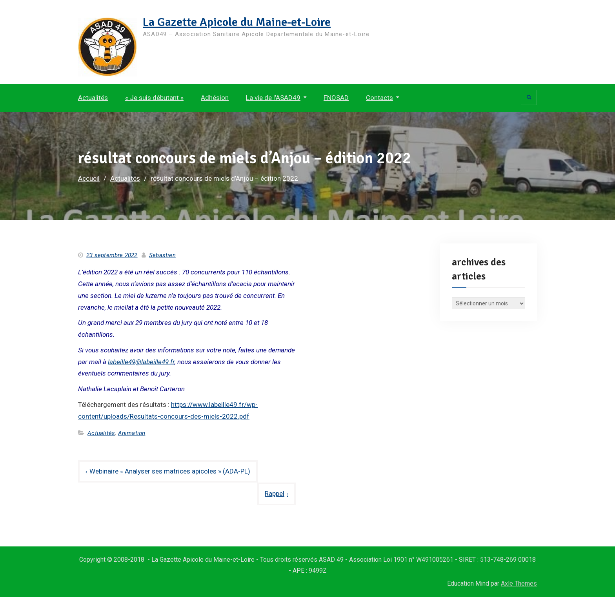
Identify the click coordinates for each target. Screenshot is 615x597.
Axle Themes (519, 583)
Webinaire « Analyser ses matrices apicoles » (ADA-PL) (169, 471)
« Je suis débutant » (154, 98)
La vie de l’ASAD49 (273, 98)
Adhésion (215, 98)
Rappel (274, 493)
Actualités (93, 98)
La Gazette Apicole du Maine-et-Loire (237, 22)
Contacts (379, 98)
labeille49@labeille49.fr (141, 362)
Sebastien (162, 255)
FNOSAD (336, 98)
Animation (132, 433)
